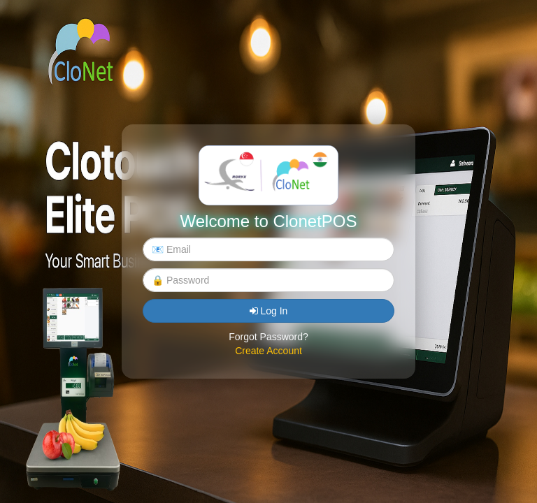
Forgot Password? (268, 336)
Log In (269, 310)
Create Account (268, 350)
